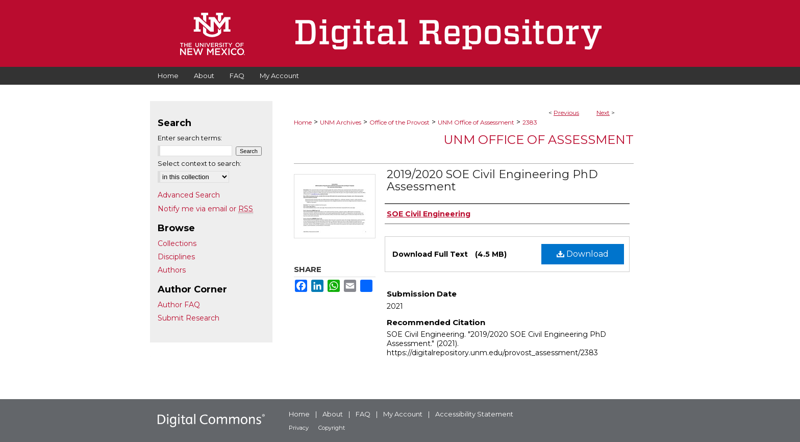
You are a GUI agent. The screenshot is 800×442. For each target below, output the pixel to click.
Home (303, 122)
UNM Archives (340, 122)
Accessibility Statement (474, 414)
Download (583, 254)
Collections (177, 243)
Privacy (299, 427)
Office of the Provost (399, 122)
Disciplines (176, 256)
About (332, 414)
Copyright (331, 427)
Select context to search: (199, 163)
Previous (566, 112)
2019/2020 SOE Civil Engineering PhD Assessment (492, 180)
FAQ (363, 414)
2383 (529, 122)
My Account (402, 414)
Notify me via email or (205, 208)
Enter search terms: (190, 138)
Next (603, 112)
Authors (172, 270)
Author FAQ (179, 304)
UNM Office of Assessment (476, 122)
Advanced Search (189, 195)
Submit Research (188, 318)
